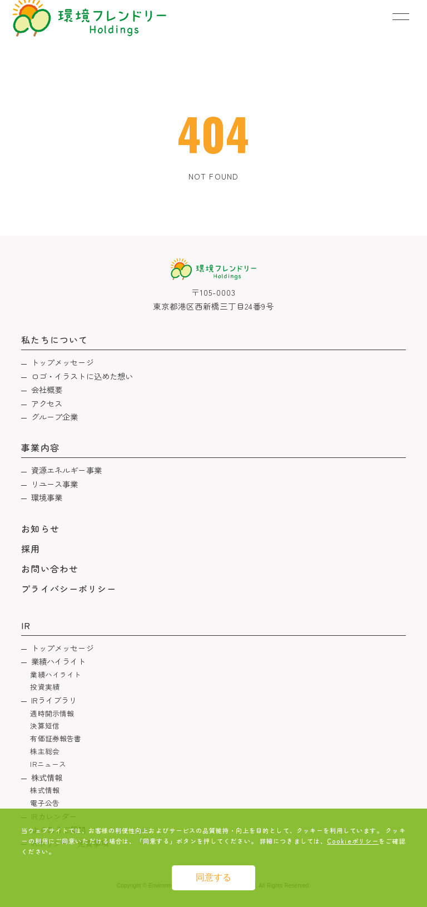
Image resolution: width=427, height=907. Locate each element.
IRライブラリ (54, 700)
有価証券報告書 (55, 738)
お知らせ (40, 528)
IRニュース (48, 764)
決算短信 (44, 725)
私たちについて (54, 339)
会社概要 (47, 389)
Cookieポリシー (353, 840)
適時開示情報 (52, 713)
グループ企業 (54, 416)
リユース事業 (54, 484)
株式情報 (47, 777)
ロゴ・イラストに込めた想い (82, 376)
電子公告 (44, 803)
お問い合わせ (49, 568)
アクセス (47, 403)
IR (26, 625)
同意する (213, 877)
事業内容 (40, 447)
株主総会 (44, 751)
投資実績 (44, 686)
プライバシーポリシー (68, 588)
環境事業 (47, 497)
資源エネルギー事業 (66, 470)
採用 (30, 548)
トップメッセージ (62, 362)
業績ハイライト (58, 661)
